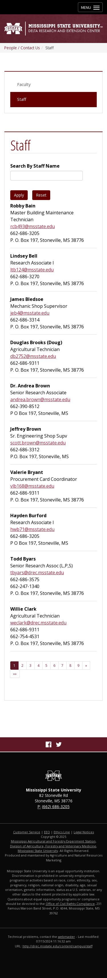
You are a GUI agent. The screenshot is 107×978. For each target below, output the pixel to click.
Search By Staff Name (35, 166)
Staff (21, 99)
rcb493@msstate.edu (32, 226)
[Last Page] (15, 674)
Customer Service (26, 832)
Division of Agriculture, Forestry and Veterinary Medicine (53, 846)
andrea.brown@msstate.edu (40, 399)
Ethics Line (62, 832)
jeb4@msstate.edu (29, 313)
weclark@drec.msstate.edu (38, 623)
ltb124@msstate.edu (32, 269)
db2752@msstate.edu (33, 356)
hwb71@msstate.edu (32, 529)
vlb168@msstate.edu (32, 486)
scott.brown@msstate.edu (38, 443)
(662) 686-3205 (56, 806)
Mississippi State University (38, 850)
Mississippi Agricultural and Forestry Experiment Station (53, 841)
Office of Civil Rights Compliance (70, 903)
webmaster (66, 936)
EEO (47, 832)
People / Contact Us (22, 47)
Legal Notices (84, 832)
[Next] (86, 665)
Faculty (24, 84)
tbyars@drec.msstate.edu (37, 572)
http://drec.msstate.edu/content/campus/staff (57, 946)
